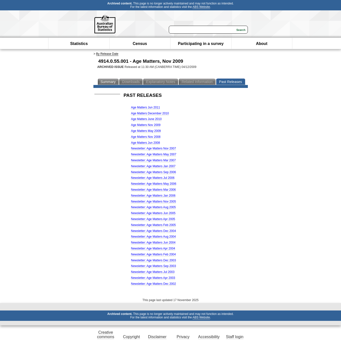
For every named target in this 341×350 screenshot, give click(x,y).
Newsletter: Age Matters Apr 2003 (153, 278)
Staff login (234, 337)
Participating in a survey (201, 43)
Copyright (131, 337)
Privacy (183, 337)
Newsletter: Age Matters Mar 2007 (153, 160)
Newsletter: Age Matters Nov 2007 (153, 148)
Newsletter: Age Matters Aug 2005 (153, 207)
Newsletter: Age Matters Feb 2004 (153, 254)
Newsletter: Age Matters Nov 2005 (153, 201)
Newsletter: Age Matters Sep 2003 (153, 266)
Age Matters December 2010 (150, 113)
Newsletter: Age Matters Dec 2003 (153, 260)
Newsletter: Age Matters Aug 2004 (153, 236)
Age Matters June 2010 (146, 119)
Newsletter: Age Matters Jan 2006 (153, 195)
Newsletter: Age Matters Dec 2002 (153, 284)
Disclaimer (157, 337)
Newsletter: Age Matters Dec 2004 (153, 231)
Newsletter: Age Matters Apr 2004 (153, 248)
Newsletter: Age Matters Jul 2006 (152, 178)
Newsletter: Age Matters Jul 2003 (152, 272)
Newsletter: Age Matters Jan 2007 (153, 166)
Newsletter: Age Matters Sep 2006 (153, 172)
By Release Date (107, 54)
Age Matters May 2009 (146, 131)
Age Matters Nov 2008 (145, 137)
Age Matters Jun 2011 (145, 107)
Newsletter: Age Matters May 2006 (153, 183)
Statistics (79, 43)
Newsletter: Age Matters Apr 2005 (153, 219)
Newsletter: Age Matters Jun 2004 (153, 242)
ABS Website (201, 7)
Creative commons (105, 334)
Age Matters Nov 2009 (145, 125)
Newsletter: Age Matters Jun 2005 (153, 213)
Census (140, 43)
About (261, 43)
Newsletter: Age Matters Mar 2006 (153, 189)
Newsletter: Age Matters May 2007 (153, 154)
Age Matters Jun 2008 (145, 142)
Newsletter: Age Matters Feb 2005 (153, 225)
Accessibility (209, 337)
